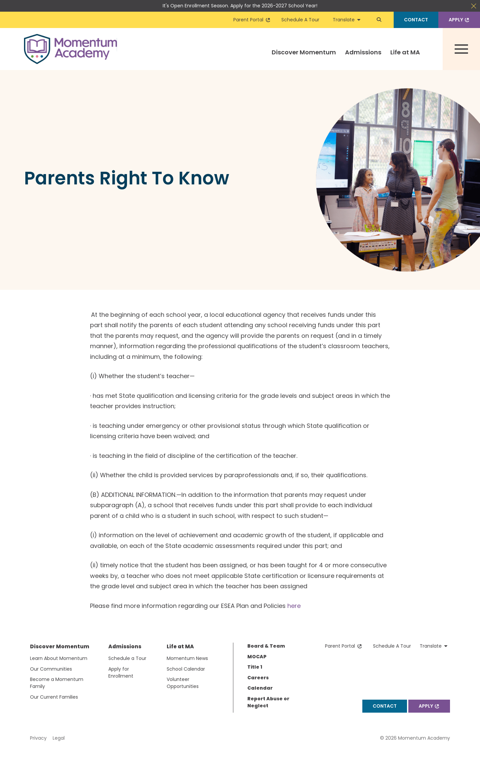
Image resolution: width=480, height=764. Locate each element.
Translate (346, 19)
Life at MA (405, 52)
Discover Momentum (304, 52)
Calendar (260, 688)
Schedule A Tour (300, 19)
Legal (59, 738)
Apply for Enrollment (120, 672)
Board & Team (266, 646)
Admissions (363, 52)
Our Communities (51, 669)
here (294, 606)
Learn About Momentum (58, 658)
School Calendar (186, 669)
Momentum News (187, 658)
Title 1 (254, 667)
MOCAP (256, 656)
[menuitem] (304, 58)
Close (473, 6)
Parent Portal (252, 19)
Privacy (38, 738)
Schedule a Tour (127, 658)
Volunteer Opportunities (183, 683)
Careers (258, 677)
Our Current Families (54, 697)
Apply (460, 19)
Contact (416, 19)
